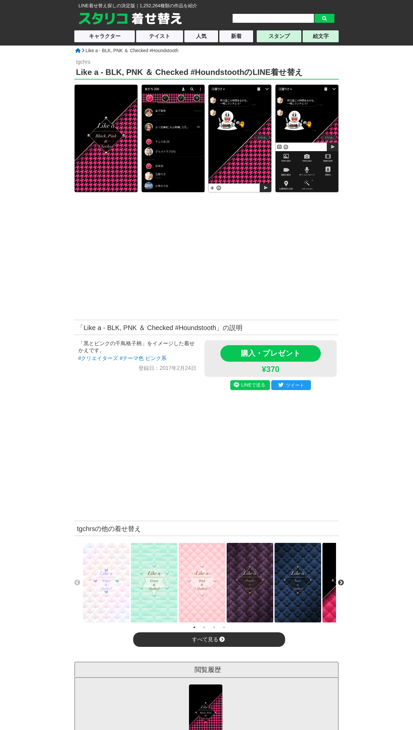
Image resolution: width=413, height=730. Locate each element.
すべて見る (208, 639)
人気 (201, 36)
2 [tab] (204, 627)
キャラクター (105, 36)
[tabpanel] (106, 582)
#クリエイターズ (98, 358)
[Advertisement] (143, 255)
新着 (236, 36)
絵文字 (321, 36)
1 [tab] (194, 627)
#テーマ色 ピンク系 (143, 358)
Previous (77, 583)
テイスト (159, 36)
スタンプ (279, 36)
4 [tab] (224, 627)
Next (341, 583)
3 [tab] (214, 627)
